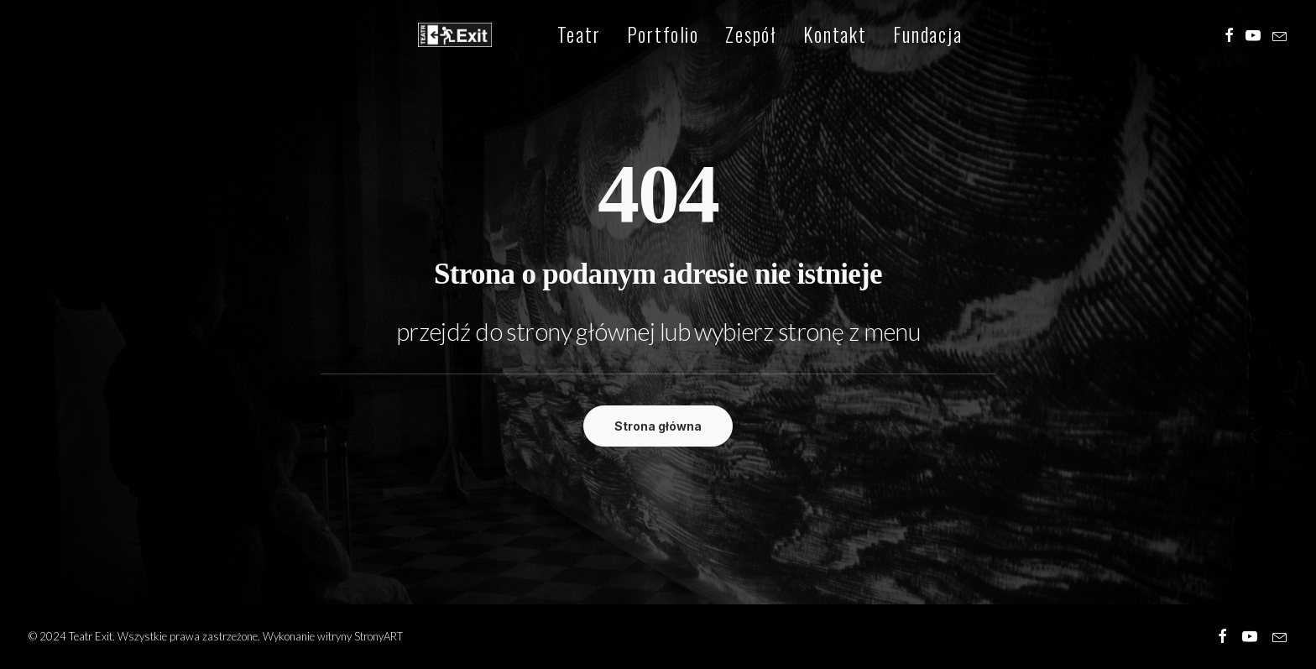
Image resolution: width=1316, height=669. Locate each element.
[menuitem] (543, 37)
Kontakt (800, 37)
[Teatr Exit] (437, 37)
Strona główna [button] (658, 426)
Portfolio (628, 37)
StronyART (378, 636)
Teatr (543, 37)
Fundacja (892, 37)
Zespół (716, 37)
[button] (1229, 37)
